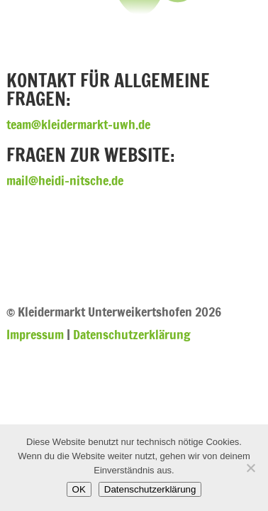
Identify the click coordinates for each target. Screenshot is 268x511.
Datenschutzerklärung (132, 334)
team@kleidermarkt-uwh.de (78, 124)
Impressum (35, 334)
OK (79, 489)
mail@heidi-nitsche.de (64, 180)
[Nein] (250, 468)
